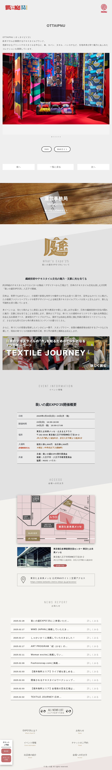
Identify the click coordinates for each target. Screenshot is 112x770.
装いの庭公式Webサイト (55, 210)
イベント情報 (30, 744)
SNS (46, 149)
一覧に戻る (55, 167)
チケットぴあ (6, 759)
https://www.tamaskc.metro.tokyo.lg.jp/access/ (53, 582)
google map (60, 565)
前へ (18, 167)
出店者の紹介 (30, 756)
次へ (93, 167)
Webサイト (62, 149)
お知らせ (80, 731)
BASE (6, 751)
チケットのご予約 (80, 744)
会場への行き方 (80, 756)
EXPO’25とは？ (30, 731)
